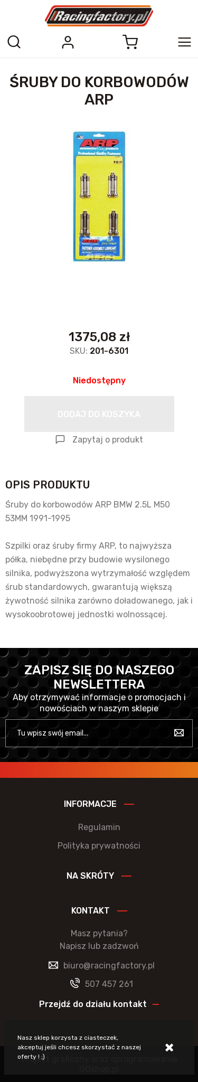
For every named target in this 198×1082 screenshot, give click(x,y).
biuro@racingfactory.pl (109, 966)
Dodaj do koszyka (99, 414)
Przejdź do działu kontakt (93, 1004)
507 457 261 (109, 984)
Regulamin (99, 827)
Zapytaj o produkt (107, 440)
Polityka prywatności (99, 846)
